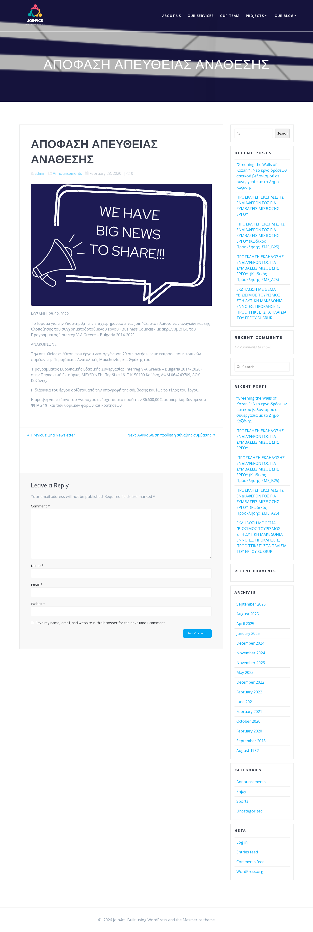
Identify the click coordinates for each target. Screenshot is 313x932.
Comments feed (250, 861)
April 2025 (245, 623)
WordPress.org (249, 871)
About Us (171, 15)
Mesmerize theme (199, 919)
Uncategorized (249, 811)
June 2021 (245, 701)
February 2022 (249, 692)
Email (36, 584)
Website (38, 603)
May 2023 (245, 672)
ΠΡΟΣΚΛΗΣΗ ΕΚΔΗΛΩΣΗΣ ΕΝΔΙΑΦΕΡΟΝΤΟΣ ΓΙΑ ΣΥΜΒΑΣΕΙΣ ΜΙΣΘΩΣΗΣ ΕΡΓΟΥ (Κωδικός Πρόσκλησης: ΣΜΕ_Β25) (260, 235)
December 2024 (250, 643)
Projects (255, 15)
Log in (242, 842)
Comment (40, 506)
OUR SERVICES (201, 15)
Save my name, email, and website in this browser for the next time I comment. (101, 622)
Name (37, 565)
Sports (242, 801)
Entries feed (247, 852)
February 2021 (249, 711)
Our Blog (284, 15)
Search (282, 133)
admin (39, 173)
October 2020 (248, 721)
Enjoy (241, 791)
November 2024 (250, 653)
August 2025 (247, 613)
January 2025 (248, 633)
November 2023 (250, 662)
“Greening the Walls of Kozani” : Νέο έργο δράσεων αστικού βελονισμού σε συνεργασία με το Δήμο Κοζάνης (261, 176)
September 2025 (251, 604)
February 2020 (249, 731)
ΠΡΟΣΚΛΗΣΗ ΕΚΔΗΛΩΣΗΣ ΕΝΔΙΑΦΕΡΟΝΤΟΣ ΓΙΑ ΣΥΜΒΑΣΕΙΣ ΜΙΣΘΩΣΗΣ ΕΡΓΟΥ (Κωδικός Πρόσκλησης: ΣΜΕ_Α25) (260, 268)
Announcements (67, 173)
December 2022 (250, 682)
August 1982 (247, 750)
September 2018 (251, 740)
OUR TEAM (230, 15)
